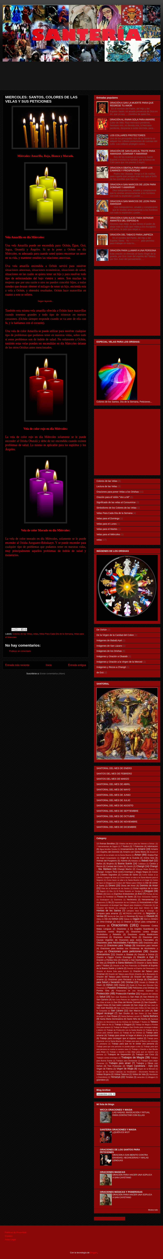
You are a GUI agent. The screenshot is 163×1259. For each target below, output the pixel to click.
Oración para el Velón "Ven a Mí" (113, 497)
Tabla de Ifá (106, 1025)
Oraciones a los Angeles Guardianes (135, 929)
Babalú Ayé (147, 860)
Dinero (112, 885)
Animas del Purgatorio (106, 861)
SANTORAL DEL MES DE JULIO (113, 800)
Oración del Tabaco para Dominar (112, 977)
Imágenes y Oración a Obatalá (111, 656)
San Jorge (139, 1005)
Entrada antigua (77, 665)
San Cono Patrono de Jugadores (125, 1000)
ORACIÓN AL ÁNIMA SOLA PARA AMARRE (132, 119)
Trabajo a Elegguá (122, 1024)
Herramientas (148, 899)
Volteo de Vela (139, 1074)
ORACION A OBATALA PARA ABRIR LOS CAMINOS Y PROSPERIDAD (131, 169)
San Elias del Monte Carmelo (127, 1002)
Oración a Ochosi (146, 954)
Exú (140, 893)
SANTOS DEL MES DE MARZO (112, 779)
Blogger (93, 1252)
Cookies (9, 1236)
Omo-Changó (106, 922)
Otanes (122, 985)
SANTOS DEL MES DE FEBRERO (114, 773)
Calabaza (142, 864)
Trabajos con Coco (145, 1054)
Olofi (146, 919)
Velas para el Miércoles (108, 534)
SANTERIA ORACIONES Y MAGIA (118, 1129)
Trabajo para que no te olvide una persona (133, 1044)
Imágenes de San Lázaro (109, 645)
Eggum (103, 891)
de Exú (100, 672)
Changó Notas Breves (145, 869)
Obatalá (150, 916)
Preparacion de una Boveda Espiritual (134, 991)
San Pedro (139, 1013)
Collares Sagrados (108, 875)
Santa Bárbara (150, 1016)
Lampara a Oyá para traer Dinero (134, 908)
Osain (99, 985)
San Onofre (124, 1013)
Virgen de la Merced (146, 1069)
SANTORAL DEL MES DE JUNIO (113, 795)
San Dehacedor (148, 1000)
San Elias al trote (103, 1002)
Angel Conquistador (108, 858)
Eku (111, 891)
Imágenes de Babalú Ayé (109, 640)
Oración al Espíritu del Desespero (141, 968)
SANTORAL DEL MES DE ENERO (114, 768)
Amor (137, 854)
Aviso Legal (10, 1239)
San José (151, 1005)
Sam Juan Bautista (119, 997)
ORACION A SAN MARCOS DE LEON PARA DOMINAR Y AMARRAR (133, 186)
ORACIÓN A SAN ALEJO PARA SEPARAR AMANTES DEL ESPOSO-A (132, 219)
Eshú (108, 894)
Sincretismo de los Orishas (117, 1022)
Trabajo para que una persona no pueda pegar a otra (118, 1046)
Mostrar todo (153, 1210)
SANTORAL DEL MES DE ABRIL (113, 784)
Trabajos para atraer (120, 1063)
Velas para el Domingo (107, 518)
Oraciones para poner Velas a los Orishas (117, 491)
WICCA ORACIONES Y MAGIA (116, 1109)
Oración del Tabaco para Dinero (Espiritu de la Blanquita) (132, 974)
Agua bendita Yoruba (108, 849)
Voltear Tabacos (121, 1074)
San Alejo (134, 997)
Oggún (136, 919)
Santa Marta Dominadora (111, 1019)
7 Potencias (138, 846)
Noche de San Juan (116, 916)
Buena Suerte (125, 863)
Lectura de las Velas (106, 486)
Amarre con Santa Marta (134, 852)
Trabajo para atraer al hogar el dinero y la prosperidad (133, 1035)
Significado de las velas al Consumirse (116, 502)
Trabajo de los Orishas (132, 1033)
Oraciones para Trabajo (119, 945)
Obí (106, 919)
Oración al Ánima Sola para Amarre (112, 971)
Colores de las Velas (22, 634)
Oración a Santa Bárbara (120, 962)
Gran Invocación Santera (147, 897)
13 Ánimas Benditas (105, 843)
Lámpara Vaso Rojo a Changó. (140, 911)
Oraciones (119, 925)
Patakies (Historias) (117, 987)
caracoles (141, 1077)
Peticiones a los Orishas (144, 988)
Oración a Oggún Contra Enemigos (114, 957)
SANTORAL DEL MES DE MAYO (113, 789)
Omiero (154, 919)
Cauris (130, 866)
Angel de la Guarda (129, 858)
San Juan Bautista (104, 1008)
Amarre (142, 849)
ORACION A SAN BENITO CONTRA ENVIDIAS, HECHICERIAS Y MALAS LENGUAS (130, 1158)
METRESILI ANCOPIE (132, 913)
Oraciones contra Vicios (125, 937)
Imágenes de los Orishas (109, 651)
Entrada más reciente (17, 665)
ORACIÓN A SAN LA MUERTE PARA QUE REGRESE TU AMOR (132, 104)
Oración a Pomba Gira (106, 960)
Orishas (129, 982)
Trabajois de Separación (119, 1054)
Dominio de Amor (149, 885)
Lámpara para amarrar (107, 913)
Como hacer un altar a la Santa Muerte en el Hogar (128, 880)
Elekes (99, 894)
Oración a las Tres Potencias (125, 966)
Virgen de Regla (125, 1068)
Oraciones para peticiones (125, 951)
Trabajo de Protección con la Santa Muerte (124, 1030)
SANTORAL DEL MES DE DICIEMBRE (116, 827)
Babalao (134, 861)
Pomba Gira (102, 991)
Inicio (49, 665)
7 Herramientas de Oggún (107, 846)
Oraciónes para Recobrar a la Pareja (125, 979)
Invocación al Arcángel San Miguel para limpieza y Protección (126, 905)
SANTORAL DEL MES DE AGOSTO (114, 805)
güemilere (100, 1080)
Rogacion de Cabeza (149, 994)
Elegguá (148, 891)
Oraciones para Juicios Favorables (136, 940)
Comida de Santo (129, 875)
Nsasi (141, 916)
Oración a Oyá (145, 957)
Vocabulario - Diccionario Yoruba (141, 1072)
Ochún (115, 919)
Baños (99, 864)
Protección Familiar (125, 993)
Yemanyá (115, 1077)
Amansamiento (127, 849)
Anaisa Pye (152, 855)
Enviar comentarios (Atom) (52, 673)
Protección (102, 993)
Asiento (124, 861)
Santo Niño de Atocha (137, 1019)
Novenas (131, 916)
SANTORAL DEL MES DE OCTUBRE (115, 816)
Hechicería (132, 899)
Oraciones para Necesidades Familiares (117, 942)
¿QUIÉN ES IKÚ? (121, 1132)
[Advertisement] (84, 82)
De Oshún (101, 629)
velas (35, 634)
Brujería (110, 864)
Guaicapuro (104, 900)
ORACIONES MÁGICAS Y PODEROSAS (121, 1192)
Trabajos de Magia (132, 1057)
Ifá (109, 902)
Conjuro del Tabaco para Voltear (129, 883)
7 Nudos (125, 846)
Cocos (155, 872)
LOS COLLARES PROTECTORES (127, 135)
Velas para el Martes (106, 529)
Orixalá (142, 982)
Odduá (126, 919)
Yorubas (129, 1077)
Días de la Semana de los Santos (115, 888)
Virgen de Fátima (104, 1069)
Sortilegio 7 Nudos (139, 1022)
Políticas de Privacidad (15, 1232)
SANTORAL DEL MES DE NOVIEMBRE (116, 821)
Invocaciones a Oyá (149, 902)
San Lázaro (117, 1010)
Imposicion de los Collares (125, 902)
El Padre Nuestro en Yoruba (129, 891)
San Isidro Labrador (121, 1005)
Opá (118, 922)
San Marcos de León (139, 1011)
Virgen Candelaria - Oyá (139, 1066)
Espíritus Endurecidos (124, 894)
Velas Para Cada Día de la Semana (56, 634)
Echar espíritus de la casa (145, 888)
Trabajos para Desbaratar (126, 1061)
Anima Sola (148, 858)
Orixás (152, 982)
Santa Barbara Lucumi (130, 1016)
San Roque (112, 1016)
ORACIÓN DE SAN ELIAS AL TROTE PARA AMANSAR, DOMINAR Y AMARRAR (132, 152)
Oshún (109, 985)
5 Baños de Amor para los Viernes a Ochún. (137, 844)
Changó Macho (125, 869)
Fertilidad (109, 897)
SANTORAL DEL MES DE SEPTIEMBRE (117, 811)
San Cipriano (102, 999)
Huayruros (100, 902)
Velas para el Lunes (106, 524)
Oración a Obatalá (124, 954)
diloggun (151, 1077)
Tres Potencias (114, 1066)
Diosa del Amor (128, 885)
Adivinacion (152, 846)
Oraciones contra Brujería (110, 932)
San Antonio (149, 997)
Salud (102, 996)
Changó (140, 866)
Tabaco (154, 1021)
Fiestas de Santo (125, 897)
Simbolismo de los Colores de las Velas (116, 507)
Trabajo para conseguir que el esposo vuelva (121, 1038)
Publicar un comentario (20, 651)
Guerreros (118, 900)
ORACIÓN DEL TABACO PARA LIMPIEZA (131, 234)
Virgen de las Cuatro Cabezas (109, 1072)
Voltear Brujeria (103, 1074)
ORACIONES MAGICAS (112, 1172)
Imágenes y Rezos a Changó (111, 667)
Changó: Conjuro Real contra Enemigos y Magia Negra (122, 872)
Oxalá (132, 985)
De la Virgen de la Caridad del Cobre (115, 635)
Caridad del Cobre (114, 866)
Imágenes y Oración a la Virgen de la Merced (119, 661)
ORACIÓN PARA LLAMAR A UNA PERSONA (133, 250)
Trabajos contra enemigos (107, 1058)
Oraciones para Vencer (147, 945)
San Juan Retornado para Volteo (130, 1008)
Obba (98, 919)
